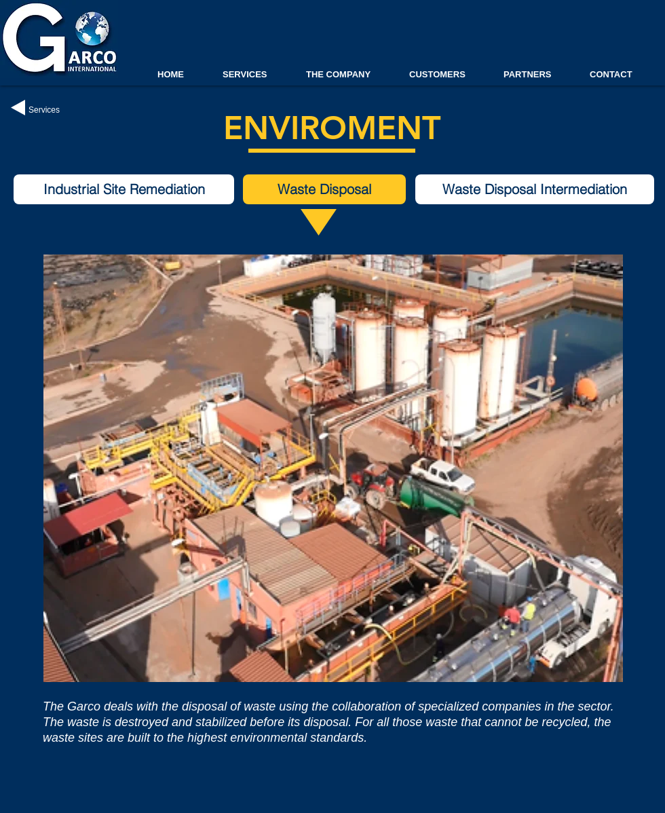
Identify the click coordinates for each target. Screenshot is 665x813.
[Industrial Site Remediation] (124, 189)
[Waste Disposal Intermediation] (534, 189)
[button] (324, 189)
